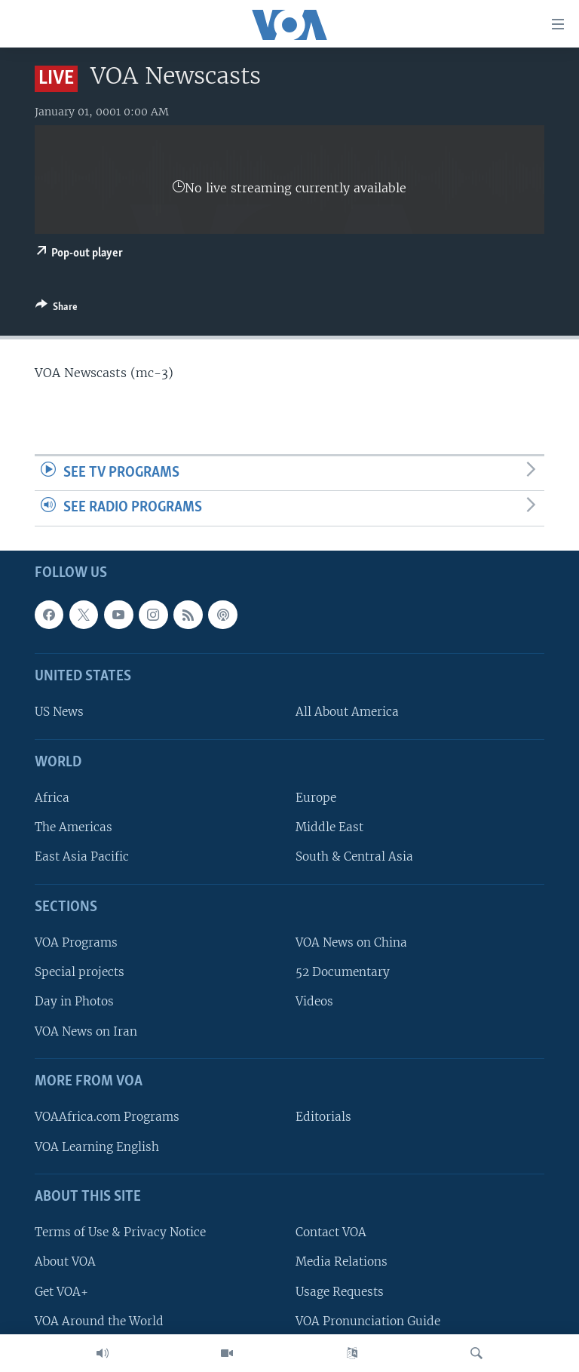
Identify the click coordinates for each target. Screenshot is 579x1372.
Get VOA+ (61, 1291)
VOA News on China (351, 942)
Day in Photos (74, 1001)
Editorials (323, 1117)
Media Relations (342, 1261)
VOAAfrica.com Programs (107, 1117)
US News (59, 711)
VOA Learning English (97, 1146)
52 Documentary (343, 972)
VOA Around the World (99, 1321)
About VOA (65, 1261)
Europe (316, 797)
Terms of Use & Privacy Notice (120, 1232)
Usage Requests (340, 1291)
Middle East (329, 827)
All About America (347, 711)
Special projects (79, 972)
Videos (314, 1001)
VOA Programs (76, 942)
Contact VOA (331, 1232)
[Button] (56, 309)
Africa (52, 797)
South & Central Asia (354, 856)
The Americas (73, 827)
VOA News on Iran (86, 1031)
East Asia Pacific (82, 856)
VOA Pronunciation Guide (368, 1321)
